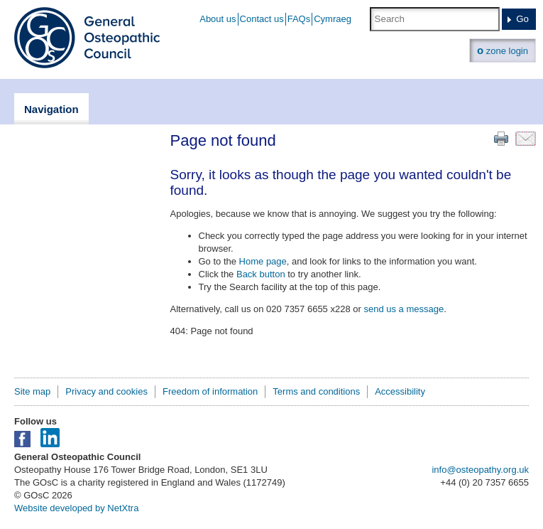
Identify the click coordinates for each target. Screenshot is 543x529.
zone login (502, 50)
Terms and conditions (316, 391)
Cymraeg (332, 19)
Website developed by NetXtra (76, 508)
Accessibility (400, 391)
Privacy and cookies (106, 391)
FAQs (299, 19)
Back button (260, 274)
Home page (263, 261)
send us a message (403, 309)
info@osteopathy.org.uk (480, 469)
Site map (32, 391)
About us (217, 19)
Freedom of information (210, 391)
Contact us (262, 19)
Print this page (501, 139)
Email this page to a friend (525, 139)
